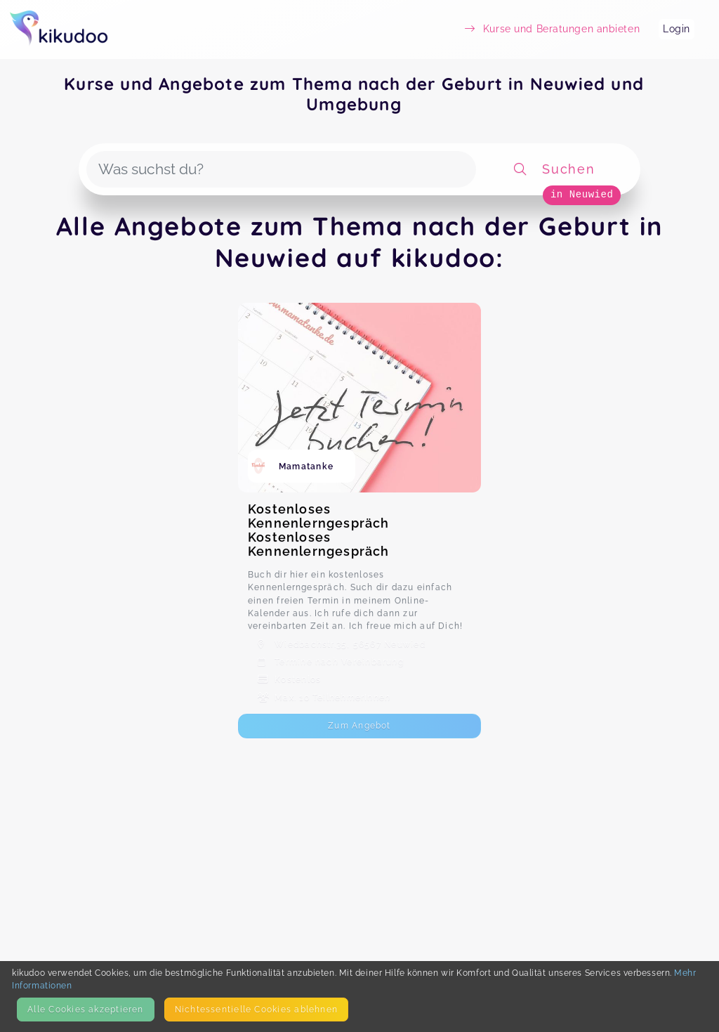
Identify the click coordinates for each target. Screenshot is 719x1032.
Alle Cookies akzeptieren (85, 1009)
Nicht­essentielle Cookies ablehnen (256, 1009)
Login (676, 28)
